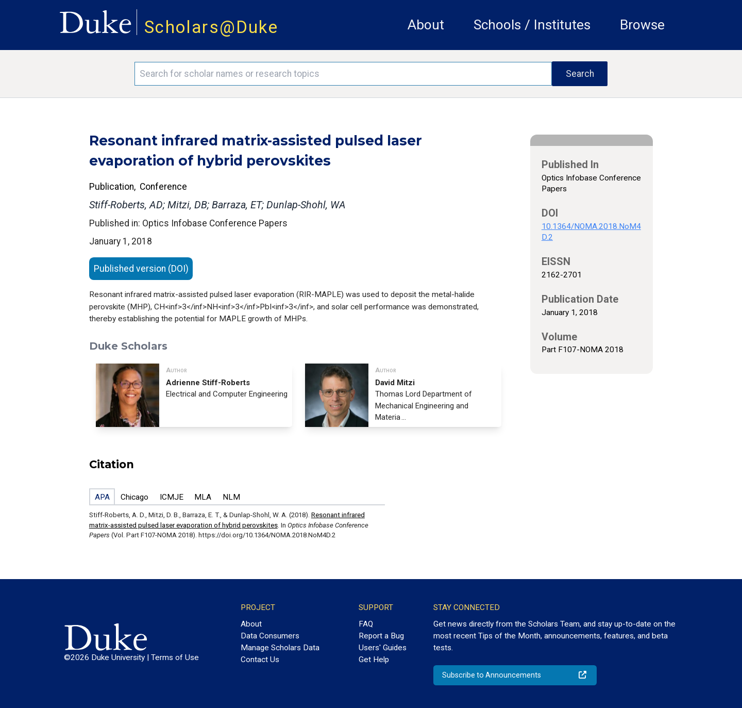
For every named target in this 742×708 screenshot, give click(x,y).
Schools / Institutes (532, 24)
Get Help (374, 659)
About (426, 24)
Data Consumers (270, 635)
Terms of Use (175, 657)
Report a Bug (381, 635)
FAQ (366, 624)
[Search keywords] (343, 74)
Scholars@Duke (211, 27)
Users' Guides (383, 647)
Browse (642, 24)
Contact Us (260, 659)
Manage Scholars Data (280, 647)
